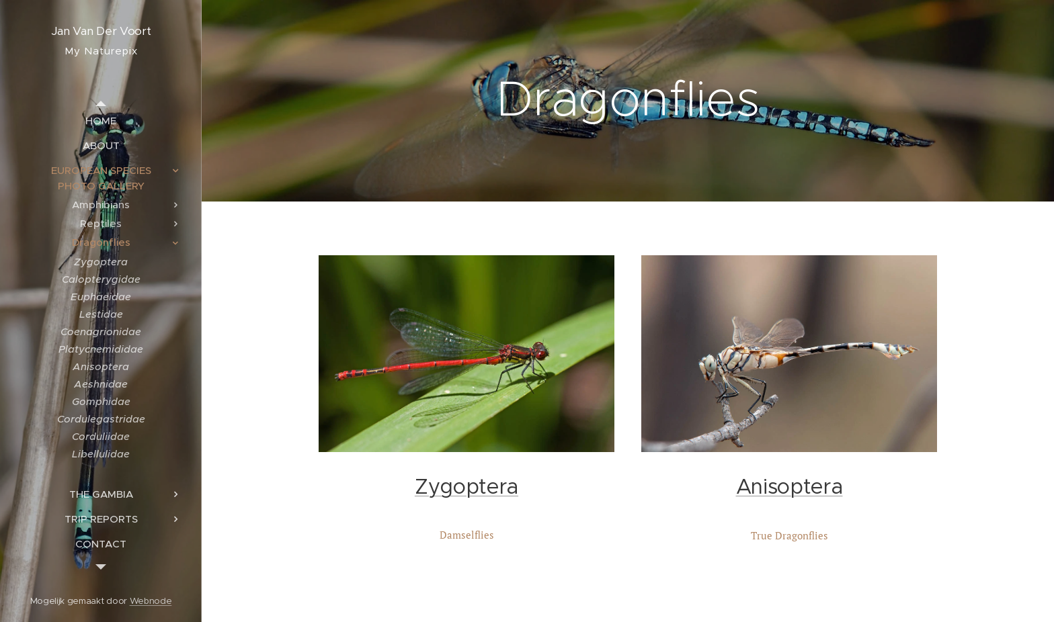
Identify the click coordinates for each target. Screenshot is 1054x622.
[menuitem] (101, 120)
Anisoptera (789, 487)
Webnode (151, 601)
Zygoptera (466, 487)
